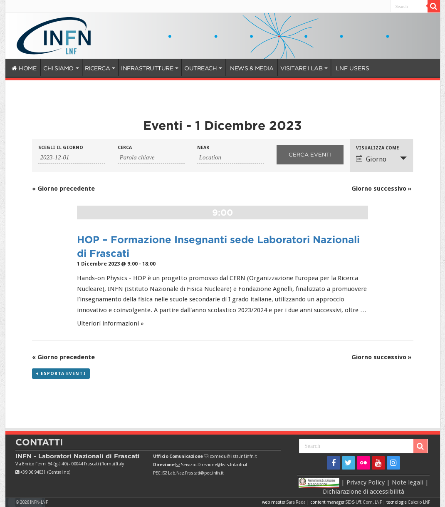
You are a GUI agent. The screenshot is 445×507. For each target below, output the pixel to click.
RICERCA (97, 68)
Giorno (371, 159)
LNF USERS (352, 68)
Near (203, 147)
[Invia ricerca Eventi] (310, 154)
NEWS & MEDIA (251, 68)
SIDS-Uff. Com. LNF (363, 502)
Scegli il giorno (60, 147)
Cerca (125, 147)
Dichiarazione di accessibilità (363, 491)
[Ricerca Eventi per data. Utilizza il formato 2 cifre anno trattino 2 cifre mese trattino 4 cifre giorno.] (71, 158)
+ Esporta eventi (61, 373)
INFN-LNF (38, 502)
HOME (24, 68)
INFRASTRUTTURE (147, 68)
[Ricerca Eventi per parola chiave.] (151, 158)
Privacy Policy (365, 482)
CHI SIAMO (58, 68)
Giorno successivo (381, 188)
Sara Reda (295, 502)
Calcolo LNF (419, 502)
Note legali (407, 482)
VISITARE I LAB (301, 68)
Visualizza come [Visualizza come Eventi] (377, 148)
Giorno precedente (63, 188)
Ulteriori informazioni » (110, 323)
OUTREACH (200, 68)
